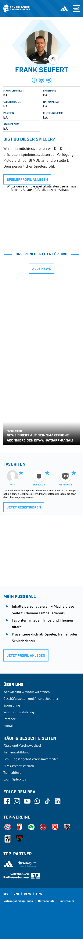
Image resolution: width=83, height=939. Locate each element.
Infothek (9, 719)
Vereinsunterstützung (18, 712)
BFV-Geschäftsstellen (18, 766)
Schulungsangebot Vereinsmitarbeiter (30, 759)
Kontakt (9, 725)
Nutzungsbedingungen (18, 901)
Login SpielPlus (14, 779)
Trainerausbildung (16, 752)
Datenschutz (46, 901)
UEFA (27, 894)
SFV (5, 894)
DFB (16, 894)
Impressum (66, 901)
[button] (34, 80)
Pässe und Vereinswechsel (22, 745)
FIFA (39, 894)
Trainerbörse (12, 772)
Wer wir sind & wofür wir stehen (26, 692)
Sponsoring (11, 705)
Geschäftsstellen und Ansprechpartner (30, 698)
